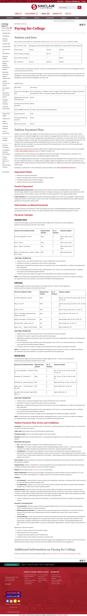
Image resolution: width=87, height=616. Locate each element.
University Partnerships (6, 108)
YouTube (19, 601)
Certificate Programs (5, 127)
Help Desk (53, 578)
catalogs (23, 615)
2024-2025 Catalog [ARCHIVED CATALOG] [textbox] (64, 21)
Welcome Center (55, 582)
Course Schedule (31, 13)
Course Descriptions (5, 132)
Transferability (28, 583)
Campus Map (6, 44)
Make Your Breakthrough (30, 575)
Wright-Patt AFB (49, 564)
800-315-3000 (8, 584)
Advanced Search (6, 30)
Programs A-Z (6, 118)
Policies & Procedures (5, 146)
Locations (63, 18)
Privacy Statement (11, 611)
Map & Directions (12, 564)
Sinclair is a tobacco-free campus (13, 604)
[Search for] (68, 7)
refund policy (36, 470)
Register (45, 13)
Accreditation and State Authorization (6, 152)
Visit (68, 13)
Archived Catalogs (4, 139)
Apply (18, 13)
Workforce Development (72, 1)
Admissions (10, 18)
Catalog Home (6, 33)
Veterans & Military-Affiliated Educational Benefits (5, 65)
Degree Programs (5, 122)
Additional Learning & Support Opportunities (6, 75)
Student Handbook (42, 580)
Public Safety (41, 576)
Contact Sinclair (55, 575)
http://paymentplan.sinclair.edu (25, 151)
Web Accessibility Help (56, 580)
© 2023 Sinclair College (13, 607)
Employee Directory (56, 576)
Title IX (39, 582)
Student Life (50, 18)
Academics (23, 18)
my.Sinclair (60, 1)
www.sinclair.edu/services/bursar (56, 41)
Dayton (24, 564)
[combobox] (70, 21)
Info (55, 572)
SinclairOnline (6, 46)
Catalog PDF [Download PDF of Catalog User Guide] (5, 36)
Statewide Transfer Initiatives (5, 102)
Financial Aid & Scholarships (6, 51)
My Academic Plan (6, 89)
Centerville (30, 564)
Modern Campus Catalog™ (60, 615)
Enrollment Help (13, 596)
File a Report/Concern (43, 575)
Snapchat (15, 601)
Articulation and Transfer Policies (6, 95)
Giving (83, 1)
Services (36, 18)
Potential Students (30, 572)
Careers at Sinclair (55, 583)
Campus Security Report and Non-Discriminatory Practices (6, 162)
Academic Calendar (5, 40)
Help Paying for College (30, 580)
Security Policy (16, 611)
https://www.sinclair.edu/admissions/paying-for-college (64, 553)
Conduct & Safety (43, 572)
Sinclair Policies (41, 578)
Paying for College (5, 57)
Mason (36, 564)
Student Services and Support (6, 83)
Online (42, 564)
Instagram (11, 601)
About (77, 18)
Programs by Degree (5, 114)
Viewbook (57, 13)
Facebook (7, 601)
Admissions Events (29, 582)
